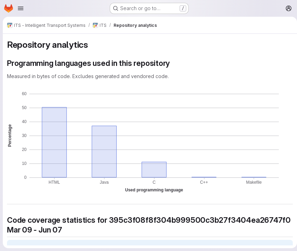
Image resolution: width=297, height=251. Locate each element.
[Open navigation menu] (20, 8)
